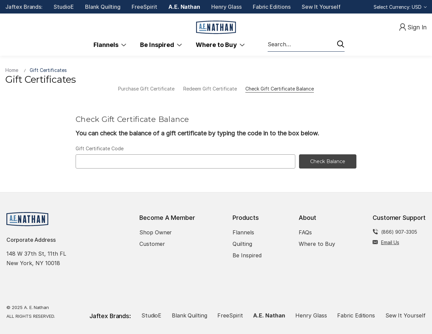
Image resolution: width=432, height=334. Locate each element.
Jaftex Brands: (24, 6)
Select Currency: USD (400, 7)
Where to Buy (220, 44)
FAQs (305, 232)
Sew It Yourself (321, 6)
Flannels (110, 44)
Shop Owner (155, 232)
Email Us (390, 242)
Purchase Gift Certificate (146, 89)
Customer (152, 243)
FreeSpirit (144, 6)
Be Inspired (161, 44)
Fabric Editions (272, 6)
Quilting (242, 243)
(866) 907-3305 (399, 232)
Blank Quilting (102, 6)
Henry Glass (226, 6)
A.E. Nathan (184, 6)
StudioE (64, 6)
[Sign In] (413, 27)
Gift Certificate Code (100, 148)
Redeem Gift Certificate (210, 89)
